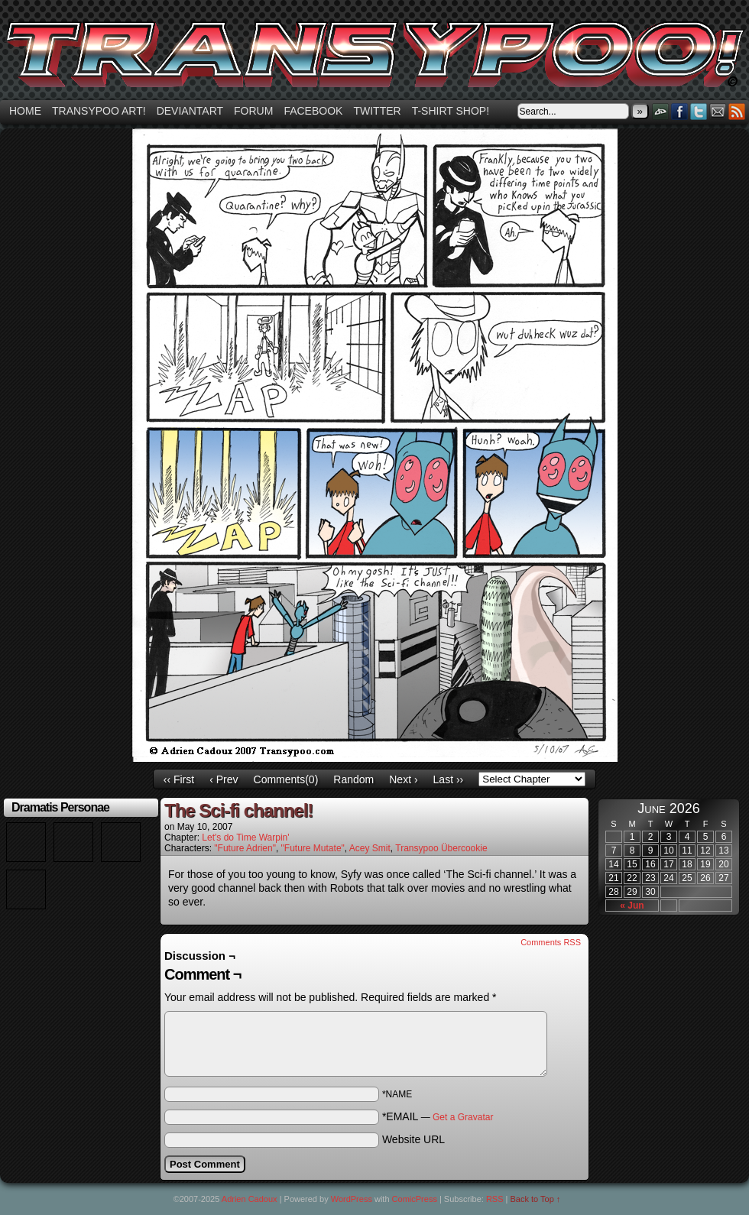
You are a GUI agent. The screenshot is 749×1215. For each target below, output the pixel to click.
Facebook (313, 111)
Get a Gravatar (463, 1117)
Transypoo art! (99, 111)
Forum (253, 111)
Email (718, 111)
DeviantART (660, 111)
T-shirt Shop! (450, 111)
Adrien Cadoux (249, 1199)
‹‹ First (179, 779)
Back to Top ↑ (536, 1199)
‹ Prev (223, 779)
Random (353, 779)
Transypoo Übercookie (441, 848)
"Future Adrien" (245, 848)
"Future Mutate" (313, 848)
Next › (403, 779)
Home (25, 111)
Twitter (376, 111)
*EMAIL (438, 1116)
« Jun (632, 905)
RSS (737, 111)
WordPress (351, 1199)
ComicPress (414, 1199)
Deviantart (190, 111)
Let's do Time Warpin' (245, 837)
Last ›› (448, 779)
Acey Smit (370, 848)
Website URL (413, 1139)
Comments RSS (550, 942)
